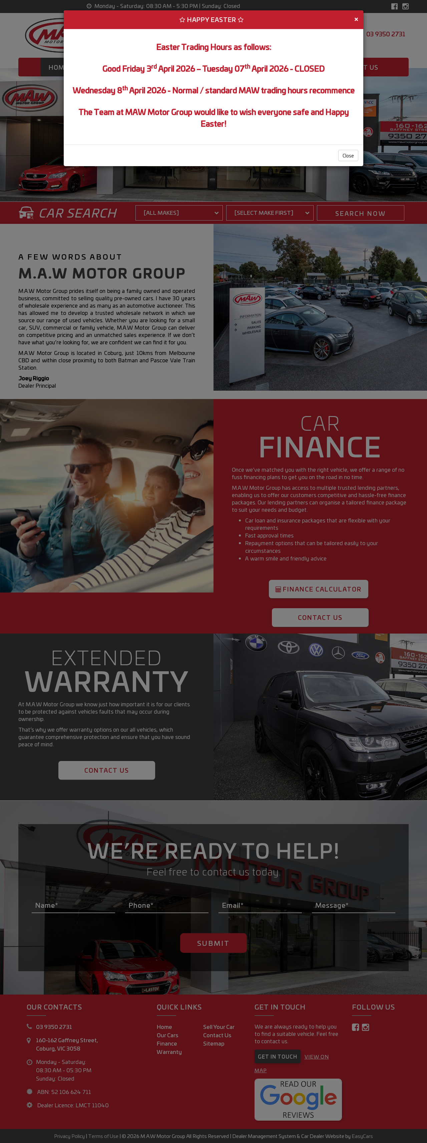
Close (348, 155)
